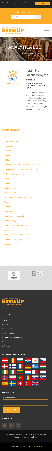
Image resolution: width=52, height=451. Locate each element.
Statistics (6, 207)
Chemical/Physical (10, 141)
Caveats (18, 434)
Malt (7, 160)
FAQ (5, 341)
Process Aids (10, 188)
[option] (14, 275)
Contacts (7, 346)
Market (7, 324)
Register (31, 12)
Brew (6, 320)
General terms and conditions (26, 437)
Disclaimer (9, 434)
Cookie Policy (28, 434)
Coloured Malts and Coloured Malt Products (22, 164)
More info (18, 5)
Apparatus (9, 146)
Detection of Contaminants (17, 235)
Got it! (42, 3)
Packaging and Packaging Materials (16, 197)
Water (7, 150)
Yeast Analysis (10, 230)
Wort (7, 178)
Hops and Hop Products (14, 174)
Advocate (8, 328)
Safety (5, 136)
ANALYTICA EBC (36, 53)
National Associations (13, 337)
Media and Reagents (13, 239)
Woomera (37, 446)
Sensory (6, 202)
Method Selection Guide (14, 216)
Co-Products (10, 193)
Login (22, 12)
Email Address (9, 398)
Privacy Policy (40, 434)
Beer (7, 183)
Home (24, 53)
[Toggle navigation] (46, 29)
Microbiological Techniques (15, 225)
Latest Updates (10, 333)
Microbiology (8, 211)
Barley (7, 155)
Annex (7, 244)
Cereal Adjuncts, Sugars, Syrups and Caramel (22, 169)
